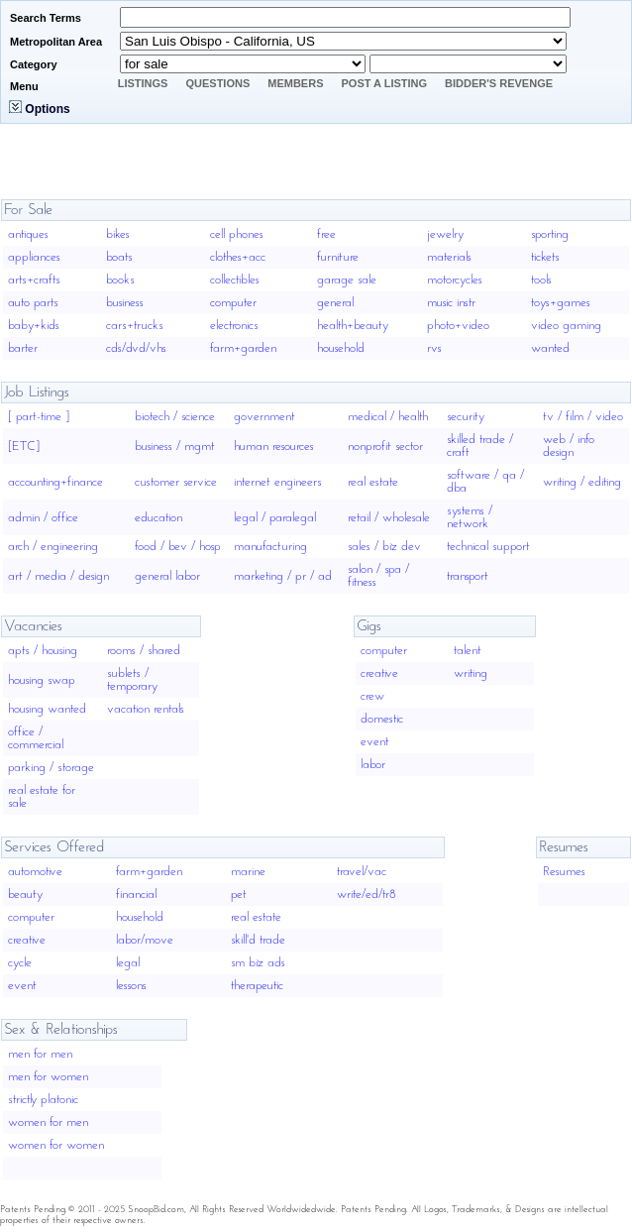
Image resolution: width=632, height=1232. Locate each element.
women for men (48, 1122)
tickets (545, 257)
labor (373, 764)
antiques (28, 234)
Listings (143, 83)
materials (449, 257)
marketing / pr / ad (283, 576)
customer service (176, 482)
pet (239, 894)
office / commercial (35, 738)
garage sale (346, 280)
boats (119, 257)
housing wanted (47, 709)
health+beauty (352, 325)
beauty (25, 894)
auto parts (33, 302)
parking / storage (51, 767)
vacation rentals (145, 709)
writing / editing (582, 482)
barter (23, 348)
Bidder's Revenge (499, 83)
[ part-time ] (38, 416)
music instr (451, 302)
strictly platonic (43, 1099)
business (125, 302)
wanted (550, 348)
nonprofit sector (385, 446)
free (326, 234)
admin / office (43, 517)
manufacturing (270, 546)
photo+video (458, 325)
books (120, 280)
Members (295, 83)
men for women (48, 1076)
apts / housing (42, 650)
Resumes (564, 871)
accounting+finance (55, 482)
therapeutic (257, 985)
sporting (550, 234)
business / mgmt (175, 446)
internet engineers (278, 482)
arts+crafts (34, 280)
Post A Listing (385, 83)
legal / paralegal (275, 517)
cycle (20, 962)
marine (248, 871)
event (375, 741)
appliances (34, 257)
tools (541, 280)
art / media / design (58, 576)
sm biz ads (258, 962)
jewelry (445, 234)
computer (233, 302)
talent (467, 650)
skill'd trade (258, 940)
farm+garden (243, 348)
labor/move (144, 940)
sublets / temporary (132, 680)
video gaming (566, 325)
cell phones (236, 234)
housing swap (41, 680)
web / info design (568, 446)
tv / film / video (583, 416)
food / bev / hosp (178, 546)
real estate (373, 482)
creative (379, 673)
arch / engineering (53, 546)
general (335, 302)
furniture (338, 257)
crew (372, 696)
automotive (35, 871)
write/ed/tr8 (366, 894)
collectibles (235, 280)
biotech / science (175, 416)
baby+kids (33, 325)
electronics (234, 325)
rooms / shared (143, 650)
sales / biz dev (384, 546)
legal (128, 962)
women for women (56, 1145)
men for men (40, 1054)
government (264, 416)
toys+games (560, 302)
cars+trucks (134, 325)
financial (136, 894)
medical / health (388, 416)
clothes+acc (237, 257)
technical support (488, 546)
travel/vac (361, 871)
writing (470, 673)
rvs (434, 348)
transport (467, 576)
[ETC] (24, 446)
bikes (118, 234)
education (158, 517)
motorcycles (454, 280)
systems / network (469, 517)
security (465, 416)
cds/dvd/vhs (136, 348)
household (341, 348)
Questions (217, 83)
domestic (382, 719)
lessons (131, 985)
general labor (167, 576)
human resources (274, 446)
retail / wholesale (389, 517)
